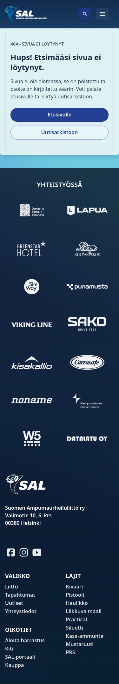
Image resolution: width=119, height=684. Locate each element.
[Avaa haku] (84, 14)
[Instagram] (24, 552)
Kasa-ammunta (84, 635)
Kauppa (14, 665)
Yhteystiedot (20, 611)
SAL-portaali (20, 656)
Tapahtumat (20, 594)
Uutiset (14, 603)
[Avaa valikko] (102, 14)
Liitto (11, 586)
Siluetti (74, 627)
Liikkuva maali (84, 611)
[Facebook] (11, 552)
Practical (76, 619)
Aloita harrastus (25, 640)
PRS (70, 652)
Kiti (9, 648)
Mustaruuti (80, 644)
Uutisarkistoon (59, 132)
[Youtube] (37, 552)
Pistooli (75, 594)
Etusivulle (59, 114)
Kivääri (74, 586)
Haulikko (77, 603)
